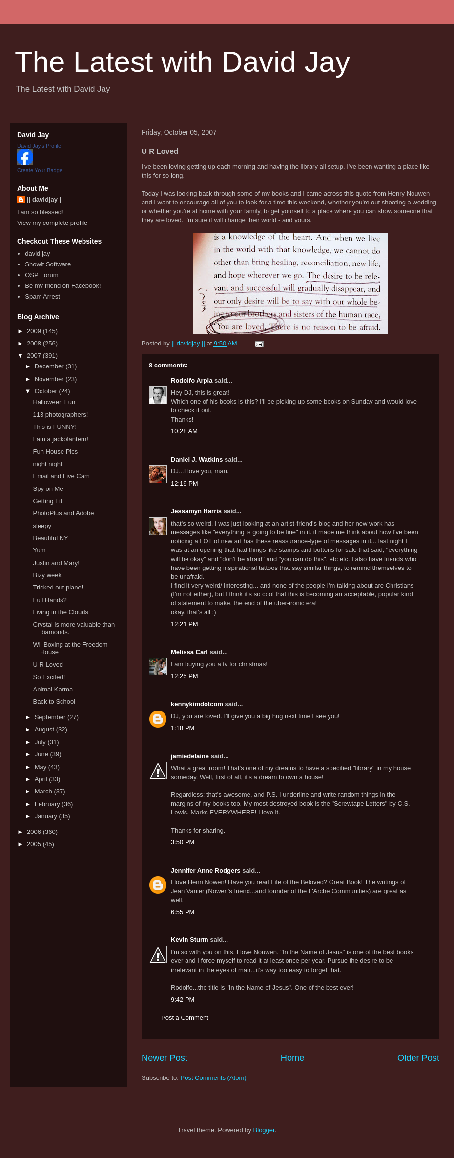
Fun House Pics (55, 451)
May (41, 767)
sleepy (42, 525)
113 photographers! (60, 414)
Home (293, 1058)
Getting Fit (47, 501)
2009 (35, 331)
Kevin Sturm (189, 939)
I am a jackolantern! (60, 439)
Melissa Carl (189, 652)
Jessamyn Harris (196, 511)
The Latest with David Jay (182, 61)
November (50, 379)
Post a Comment (184, 1017)
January (47, 816)
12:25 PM (184, 676)
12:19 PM (184, 483)
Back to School (54, 701)
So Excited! (49, 677)
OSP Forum (41, 275)
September (51, 717)
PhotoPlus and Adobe (63, 513)
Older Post (418, 1058)
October (47, 391)
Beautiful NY (50, 538)
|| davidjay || (45, 199)
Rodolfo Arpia (191, 380)
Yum (39, 550)
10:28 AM (184, 431)
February (48, 804)
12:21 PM (184, 624)
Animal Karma (53, 689)
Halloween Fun (54, 402)
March (44, 791)
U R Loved (47, 664)
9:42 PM (182, 999)
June (42, 754)
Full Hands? (49, 600)
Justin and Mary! (56, 563)
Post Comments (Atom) (214, 1077)
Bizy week (47, 575)
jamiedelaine (190, 756)
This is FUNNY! (55, 426)
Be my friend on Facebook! (63, 285)
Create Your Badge (39, 170)
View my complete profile (52, 222)
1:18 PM (182, 727)
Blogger (264, 1130)
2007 (35, 355)
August (45, 729)
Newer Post (164, 1058)
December (50, 366)
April (42, 779)
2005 (35, 844)
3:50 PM (182, 842)
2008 (35, 343)
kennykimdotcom (197, 704)
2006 (35, 831)
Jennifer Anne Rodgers (206, 870)
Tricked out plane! (58, 587)
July (41, 742)
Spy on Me (48, 488)
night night (47, 463)
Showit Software (48, 264)
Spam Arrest (42, 296)
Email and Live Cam (61, 476)
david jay (37, 253)
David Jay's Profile (39, 146)
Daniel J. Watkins (197, 459)
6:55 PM (182, 911)
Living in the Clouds (60, 612)
